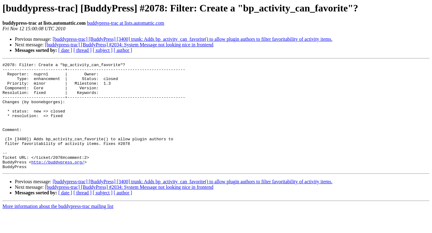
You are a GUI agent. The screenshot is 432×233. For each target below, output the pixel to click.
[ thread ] (82, 50)
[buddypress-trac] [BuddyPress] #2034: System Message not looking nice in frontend (129, 44)
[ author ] (123, 50)
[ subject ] (103, 50)
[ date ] (65, 50)
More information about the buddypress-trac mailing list (57, 227)
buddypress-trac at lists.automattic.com (125, 23)
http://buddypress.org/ (57, 182)
